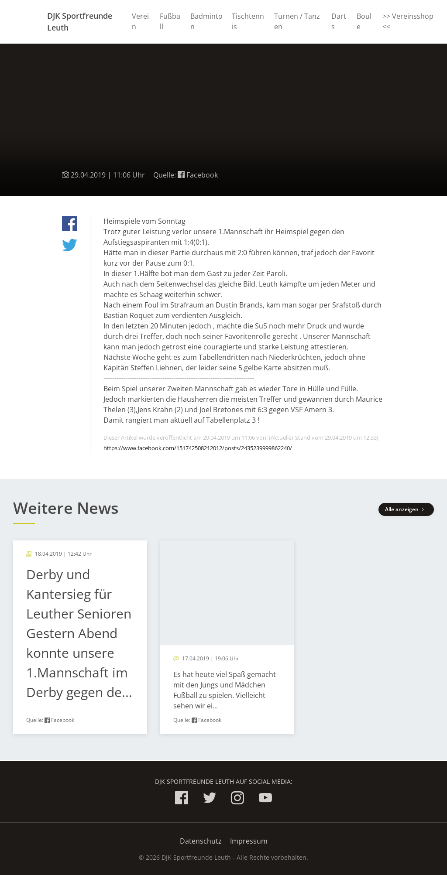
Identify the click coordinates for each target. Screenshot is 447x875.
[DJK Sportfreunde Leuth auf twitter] (209, 799)
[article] (80, 637)
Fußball (170, 21)
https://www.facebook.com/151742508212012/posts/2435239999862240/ (197, 448)
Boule (364, 21)
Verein (140, 21)
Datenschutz (201, 841)
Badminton (206, 21)
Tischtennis (248, 21)
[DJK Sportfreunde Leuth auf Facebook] (181, 799)
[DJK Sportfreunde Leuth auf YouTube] (265, 799)
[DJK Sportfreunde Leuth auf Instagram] (237, 799)
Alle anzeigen (406, 509)
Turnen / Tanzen (297, 21)
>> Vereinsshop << (407, 21)
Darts (338, 21)
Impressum (249, 841)
